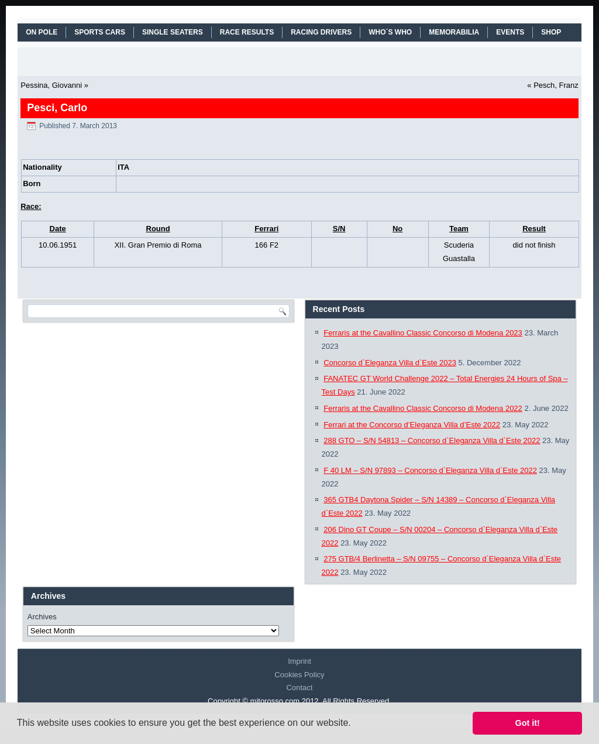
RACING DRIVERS (321, 32)
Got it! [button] (527, 723)
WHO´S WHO (390, 32)
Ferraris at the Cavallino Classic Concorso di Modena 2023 (422, 332)
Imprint (299, 661)
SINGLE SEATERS (172, 32)
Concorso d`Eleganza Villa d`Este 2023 (389, 362)
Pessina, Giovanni (51, 85)
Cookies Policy (299, 674)
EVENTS (510, 32)
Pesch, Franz (556, 85)
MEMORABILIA (454, 32)
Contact (300, 687)
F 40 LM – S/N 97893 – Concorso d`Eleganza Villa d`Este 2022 (430, 470)
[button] (355, 724)
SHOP (551, 32)
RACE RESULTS (247, 32)
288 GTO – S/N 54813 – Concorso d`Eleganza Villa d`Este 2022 (431, 440)
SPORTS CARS (99, 32)
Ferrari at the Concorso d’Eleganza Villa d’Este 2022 (411, 424)
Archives (42, 616)
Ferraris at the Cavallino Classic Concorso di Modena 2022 (422, 408)
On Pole (41, 32)
